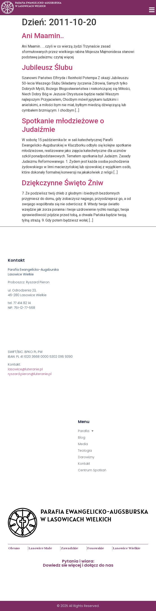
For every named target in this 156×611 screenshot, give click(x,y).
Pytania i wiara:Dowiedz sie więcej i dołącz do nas (78, 563)
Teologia (85, 450)
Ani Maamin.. (43, 35)
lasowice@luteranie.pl (25, 369)
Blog (81, 437)
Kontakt (84, 463)
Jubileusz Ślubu (47, 67)
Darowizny (86, 457)
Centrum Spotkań (92, 470)
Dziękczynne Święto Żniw (62, 182)
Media (83, 444)
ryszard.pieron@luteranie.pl (29, 374)
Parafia (86, 431)
